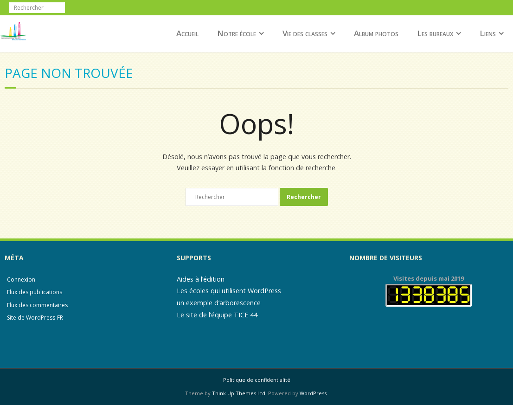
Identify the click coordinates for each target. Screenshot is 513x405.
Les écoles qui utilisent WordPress (229, 290)
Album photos (376, 33)
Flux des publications (34, 292)
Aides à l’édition (200, 279)
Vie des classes (304, 33)
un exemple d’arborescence (219, 302)
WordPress (313, 393)
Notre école (236, 33)
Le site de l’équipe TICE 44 (217, 314)
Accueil (187, 33)
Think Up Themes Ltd (238, 393)
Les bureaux (435, 33)
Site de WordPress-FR (35, 317)
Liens (488, 33)
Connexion (21, 279)
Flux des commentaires (37, 305)
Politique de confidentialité (256, 379)
